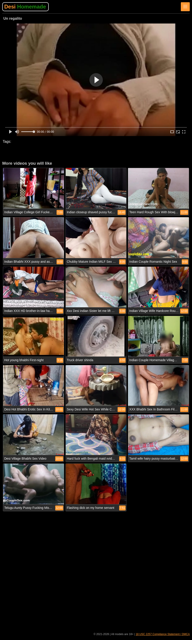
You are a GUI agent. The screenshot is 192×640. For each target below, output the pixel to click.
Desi (25, 7)
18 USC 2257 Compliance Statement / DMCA (163, 634)
